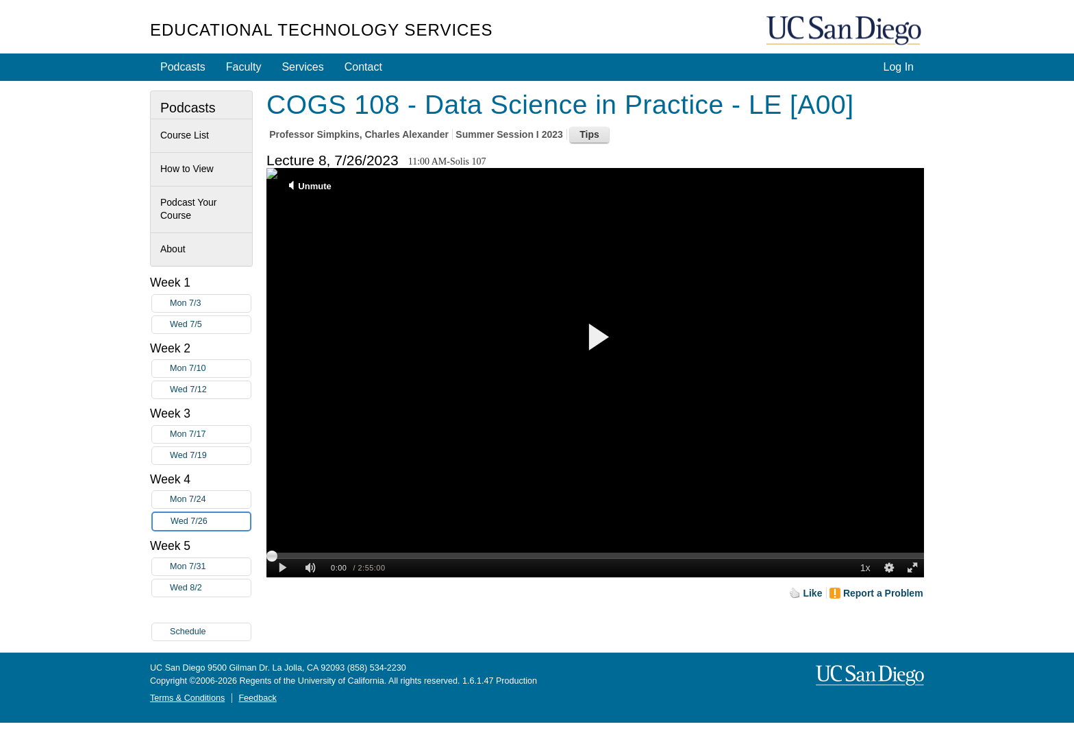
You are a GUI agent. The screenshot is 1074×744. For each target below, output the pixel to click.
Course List (184, 135)
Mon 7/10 (210, 368)
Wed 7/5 (210, 324)
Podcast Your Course (188, 209)
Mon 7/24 (210, 499)
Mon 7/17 (210, 434)
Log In (899, 67)
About (173, 248)
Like (812, 593)
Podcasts (182, 67)
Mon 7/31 (210, 566)
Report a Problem (883, 593)
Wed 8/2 (210, 588)
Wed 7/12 (210, 389)
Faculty (244, 67)
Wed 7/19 (210, 455)
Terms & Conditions (187, 698)
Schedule (188, 631)
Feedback (257, 698)
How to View (187, 168)
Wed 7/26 (210, 521)
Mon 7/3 (210, 303)
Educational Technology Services (321, 30)
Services (302, 67)
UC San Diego (845, 31)
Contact (363, 67)
